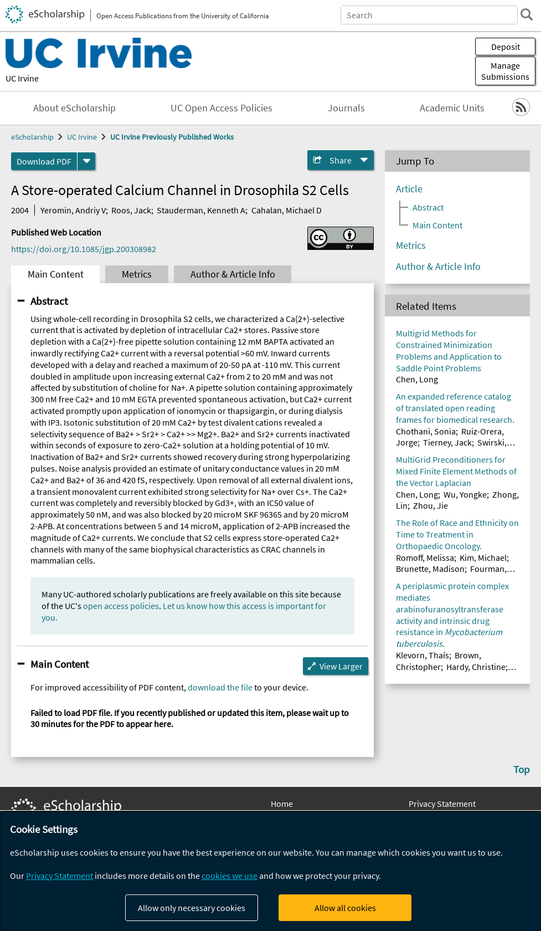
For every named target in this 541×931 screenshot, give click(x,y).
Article (409, 189)
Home (282, 803)
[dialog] (270, 871)
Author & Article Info (232, 274)
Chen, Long (417, 379)
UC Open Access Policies (221, 108)
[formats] (86, 161)
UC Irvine (22, 78)
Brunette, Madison (430, 568)
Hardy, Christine (476, 666)
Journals (346, 108)
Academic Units (452, 108)
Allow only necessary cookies (191, 907)
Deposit (505, 46)
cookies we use (229, 875)
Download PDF (44, 161)
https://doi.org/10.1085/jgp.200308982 (83, 248)
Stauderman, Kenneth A (201, 210)
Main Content (56, 274)
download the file (220, 687)
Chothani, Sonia (426, 431)
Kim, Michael (483, 557)
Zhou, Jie (430, 505)
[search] (526, 14)
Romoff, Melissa (425, 557)
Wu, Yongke (465, 494)
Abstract (49, 301)
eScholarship (32, 137)
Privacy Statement (442, 803)
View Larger (341, 666)
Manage (505, 71)
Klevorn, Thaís (422, 655)
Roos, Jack (131, 210)
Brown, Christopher (438, 660)
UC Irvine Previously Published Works (172, 137)
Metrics (137, 274)
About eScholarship (74, 108)
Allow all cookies (345, 907)
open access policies (121, 605)
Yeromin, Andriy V (73, 210)
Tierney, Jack (447, 442)
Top (521, 769)
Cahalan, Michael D (286, 210)
